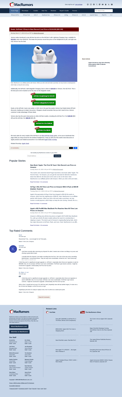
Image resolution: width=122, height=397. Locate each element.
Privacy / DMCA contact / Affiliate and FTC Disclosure (21, 383)
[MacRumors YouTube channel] (103, 5)
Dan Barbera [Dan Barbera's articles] (12, 365)
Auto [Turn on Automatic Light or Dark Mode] (39, 388)
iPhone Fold (26, 15)
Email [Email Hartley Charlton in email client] (10, 362)
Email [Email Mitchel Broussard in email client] (10, 355)
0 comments (43, 203)
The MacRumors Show (93, 312)
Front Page (14, 10)
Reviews (53, 10)
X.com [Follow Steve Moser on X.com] (14, 375)
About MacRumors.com (19, 326)
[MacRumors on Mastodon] (100, 5)
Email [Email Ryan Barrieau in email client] (26, 368)
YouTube (52, 312)
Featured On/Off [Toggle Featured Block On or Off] (13, 388)
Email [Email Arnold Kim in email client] (10, 342)
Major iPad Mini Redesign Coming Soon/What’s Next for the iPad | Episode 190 (101, 329)
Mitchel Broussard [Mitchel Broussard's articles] (13, 352)
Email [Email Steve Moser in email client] (10, 375)
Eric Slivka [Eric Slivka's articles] (27, 339)
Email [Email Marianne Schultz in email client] (26, 362)
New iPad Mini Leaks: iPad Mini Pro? (66, 340)
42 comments (44, 182)
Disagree (31, 241)
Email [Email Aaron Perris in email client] (26, 375)
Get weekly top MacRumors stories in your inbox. (44, 152)
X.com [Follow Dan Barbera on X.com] (14, 368)
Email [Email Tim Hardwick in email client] (26, 355)
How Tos (44, 10)
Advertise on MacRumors (19, 331)
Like (27, 241)
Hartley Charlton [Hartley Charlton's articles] (13, 359)
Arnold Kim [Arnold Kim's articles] (12, 339)
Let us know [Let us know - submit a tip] (78, 4)
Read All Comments (44, 297)
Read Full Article (34, 182)
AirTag (66, 15)
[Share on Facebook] (75, 148)
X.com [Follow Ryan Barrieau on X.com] (29, 368)
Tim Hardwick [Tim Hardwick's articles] (28, 352)
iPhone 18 (75, 15)
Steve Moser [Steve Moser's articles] (12, 372)
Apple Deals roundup (50, 139)
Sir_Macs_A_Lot (23, 272)
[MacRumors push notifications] (106, 5)
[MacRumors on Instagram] (91, 5)
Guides (35, 10)
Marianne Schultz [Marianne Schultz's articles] (29, 359)
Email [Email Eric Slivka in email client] (26, 342)
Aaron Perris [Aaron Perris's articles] (28, 372)
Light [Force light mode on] (42, 388)
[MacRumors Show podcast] (88, 5)
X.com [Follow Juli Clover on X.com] (14, 349)
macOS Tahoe (94, 15)
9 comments (15, 148)
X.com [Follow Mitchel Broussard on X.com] (14, 355)
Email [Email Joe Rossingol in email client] (26, 349)
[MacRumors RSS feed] (109, 5)
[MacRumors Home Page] (21, 4)
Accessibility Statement (14, 385)
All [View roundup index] (111, 15)
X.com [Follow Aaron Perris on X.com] (29, 375)
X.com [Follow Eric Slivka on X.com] (29, 342)
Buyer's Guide (64, 10)
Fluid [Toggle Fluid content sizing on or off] (30, 388)
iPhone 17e (57, 15)
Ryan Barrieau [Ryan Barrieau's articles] (28, 365)
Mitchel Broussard (39, 33)
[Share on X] (71, 148)
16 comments (44, 225)
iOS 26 (84, 15)
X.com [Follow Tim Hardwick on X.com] (29, 355)
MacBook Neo (46, 15)
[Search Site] (104, 10)
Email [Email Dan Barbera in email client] (10, 368)
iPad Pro (104, 15)
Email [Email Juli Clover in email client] (10, 349)
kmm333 (21, 245)
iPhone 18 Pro (15, 15)
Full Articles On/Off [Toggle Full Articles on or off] (23, 388)
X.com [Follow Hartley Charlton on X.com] (14, 362)
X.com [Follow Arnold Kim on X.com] (14, 342)
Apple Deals (25, 143)
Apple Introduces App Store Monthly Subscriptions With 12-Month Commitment (99, 64)
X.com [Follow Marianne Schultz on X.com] (29, 362)
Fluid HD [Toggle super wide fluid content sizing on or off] (34, 388)
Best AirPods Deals (47, 135)
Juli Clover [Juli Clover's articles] (12, 346)
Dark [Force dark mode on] (45, 388)
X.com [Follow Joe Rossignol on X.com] (29, 349)
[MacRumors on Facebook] (94, 5)
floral (20, 235)
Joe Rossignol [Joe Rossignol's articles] (28, 346)
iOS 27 (36, 15)
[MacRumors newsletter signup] (112, 5)
